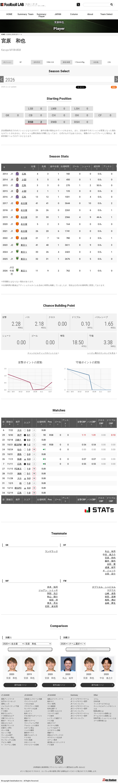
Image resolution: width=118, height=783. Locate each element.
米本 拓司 (52, 587)
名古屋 (24, 203)
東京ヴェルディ (6, 713)
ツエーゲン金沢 (53, 713)
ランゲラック (51, 551)
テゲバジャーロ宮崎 (31, 745)
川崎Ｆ (18, 440)
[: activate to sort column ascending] (9, 167)
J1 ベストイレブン (77, 704)
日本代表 (97, 701)
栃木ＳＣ (50, 701)
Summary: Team (25, 14)
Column (74, 14)
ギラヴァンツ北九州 (54, 737)
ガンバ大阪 (5, 730)
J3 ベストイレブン (77, 718)
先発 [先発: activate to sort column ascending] (44, 167)
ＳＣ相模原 (51, 706)
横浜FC (18, 488)
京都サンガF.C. (6, 728)
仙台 (19, 449)
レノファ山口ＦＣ (53, 728)
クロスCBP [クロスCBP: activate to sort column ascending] (101, 423)
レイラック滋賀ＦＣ (54, 718)
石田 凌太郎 (51, 606)
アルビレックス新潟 (31, 725)
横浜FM (18, 444)
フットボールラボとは (102, 704)
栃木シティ (28, 713)
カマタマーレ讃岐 (53, 730)
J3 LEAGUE (51, 695)
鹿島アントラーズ (7, 699)
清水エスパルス (6, 723)
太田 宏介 (110, 574)
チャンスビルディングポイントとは (42, 353)
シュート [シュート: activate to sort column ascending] (86, 167)
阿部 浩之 (52, 593)
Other (96, 695)
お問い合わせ (79, 767)
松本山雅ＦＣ (52, 709)
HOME (9, 14)
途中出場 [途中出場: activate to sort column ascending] (54, 167)
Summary (74, 695)
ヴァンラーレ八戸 (30, 701)
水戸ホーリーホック (8, 701)
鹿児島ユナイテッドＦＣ (56, 742)
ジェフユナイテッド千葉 (10, 706)
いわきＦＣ (28, 711)
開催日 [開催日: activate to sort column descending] (9, 423)
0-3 (28, 440)
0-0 (28, 459)
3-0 (28, 430)
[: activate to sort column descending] (4, 167)
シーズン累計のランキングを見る (101, 353)
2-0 (28, 454)
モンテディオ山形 (30, 709)
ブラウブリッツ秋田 (31, 706)
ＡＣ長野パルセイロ (54, 711)
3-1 (28, 473)
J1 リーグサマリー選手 (79, 701)
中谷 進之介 (109, 554)
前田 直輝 (110, 596)
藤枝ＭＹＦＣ (29, 733)
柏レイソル (5, 709)
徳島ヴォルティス (30, 735)
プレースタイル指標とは (102, 713)
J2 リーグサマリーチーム (80, 706)
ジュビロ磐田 (29, 730)
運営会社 (70, 767)
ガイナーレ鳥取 (53, 725)
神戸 (19, 435)
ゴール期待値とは (100, 721)
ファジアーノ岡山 (7, 737)
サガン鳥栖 (28, 740)
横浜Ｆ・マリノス (7, 721)
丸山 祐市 (110, 551)
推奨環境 (45, 767)
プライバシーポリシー (57, 767)
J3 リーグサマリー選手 (79, 716)
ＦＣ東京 (4, 711)
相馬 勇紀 (110, 600)
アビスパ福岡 (6, 742)
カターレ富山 (29, 728)
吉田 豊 (111, 564)
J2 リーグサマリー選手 (79, 709)
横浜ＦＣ (27, 718)
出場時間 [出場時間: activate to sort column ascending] (65, 167)
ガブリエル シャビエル (104, 587)
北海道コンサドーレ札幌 (33, 699)
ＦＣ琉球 (50, 745)
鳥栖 (19, 459)
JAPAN (58, 14)
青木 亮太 (52, 603)
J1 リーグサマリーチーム (80, 699)
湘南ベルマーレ (29, 721)
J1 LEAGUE (5, 695)
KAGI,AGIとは (99, 711)
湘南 (19, 473)
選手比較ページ (20, 685)
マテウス (111, 590)
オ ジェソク (109, 570)
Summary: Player (42, 15)
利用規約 (37, 767)
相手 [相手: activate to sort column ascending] (18, 423)
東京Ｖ (24, 245)
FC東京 (18, 468)
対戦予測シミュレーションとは (105, 718)
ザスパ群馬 (51, 704)
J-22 (24, 179)
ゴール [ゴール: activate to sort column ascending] (75, 167)
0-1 (28, 435)
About (90, 14)
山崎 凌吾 (110, 593)
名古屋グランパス (7, 725)
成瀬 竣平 (110, 567)
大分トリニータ (29, 742)
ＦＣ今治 (27, 737)
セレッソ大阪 (6, 733)
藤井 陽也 (110, 561)
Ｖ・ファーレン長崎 (8, 745)
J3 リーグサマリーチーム (80, 713)
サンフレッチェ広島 (8, 740)
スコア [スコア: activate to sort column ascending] (27, 422)
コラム (96, 699)
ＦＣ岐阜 (50, 716)
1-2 (28, 444)
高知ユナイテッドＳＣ (55, 735)
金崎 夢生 (110, 603)
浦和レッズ (5, 704)
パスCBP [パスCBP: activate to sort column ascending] (91, 423)
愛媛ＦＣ (50, 733)
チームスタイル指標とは (102, 716)
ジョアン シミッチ (48, 590)
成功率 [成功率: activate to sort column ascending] (97, 167)
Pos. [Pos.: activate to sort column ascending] (50, 423)
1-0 (28, 449)
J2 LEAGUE (28, 695)
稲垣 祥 (53, 600)
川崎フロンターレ (7, 718)
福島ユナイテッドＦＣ (55, 699)
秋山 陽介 (52, 596)
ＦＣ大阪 (50, 721)
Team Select (106, 14)
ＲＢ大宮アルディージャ (33, 716)
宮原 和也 (110, 557)
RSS (113, 87)
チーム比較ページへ (30, 649)
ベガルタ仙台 (29, 704)
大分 (19, 430)
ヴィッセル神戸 (6, 735)
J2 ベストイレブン (77, 711)
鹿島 (19, 454)
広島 (24, 174)
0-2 (28, 464)
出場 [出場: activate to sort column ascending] (33, 167)
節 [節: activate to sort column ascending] (3, 423)
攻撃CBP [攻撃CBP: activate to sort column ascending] (81, 423)
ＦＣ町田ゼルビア (7, 716)
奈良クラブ (51, 723)
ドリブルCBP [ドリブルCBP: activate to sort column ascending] (111, 423)
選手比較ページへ (87, 649)
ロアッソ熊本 (52, 740)
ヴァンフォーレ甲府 (31, 723)
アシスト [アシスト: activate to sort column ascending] (107, 167)
